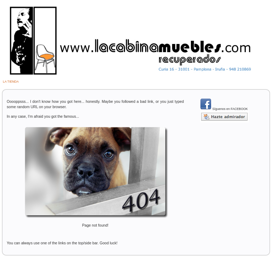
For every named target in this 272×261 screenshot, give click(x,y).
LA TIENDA (11, 81)
